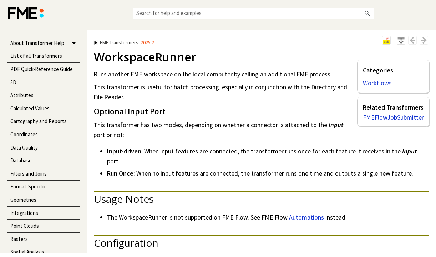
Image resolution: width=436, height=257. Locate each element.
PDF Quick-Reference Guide (41, 69)
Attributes (22, 95)
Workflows (377, 83)
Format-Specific (28, 186)
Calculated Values (30, 108)
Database (21, 160)
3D (13, 82)
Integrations (24, 213)
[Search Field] (253, 13)
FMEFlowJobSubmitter (393, 117)
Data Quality (24, 147)
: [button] (124, 42)
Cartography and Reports (38, 121)
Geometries (23, 199)
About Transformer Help (45, 43)
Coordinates (24, 134)
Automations (306, 217)
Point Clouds (24, 225)
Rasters (19, 239)
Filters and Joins (28, 173)
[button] (367, 13)
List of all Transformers (36, 55)
